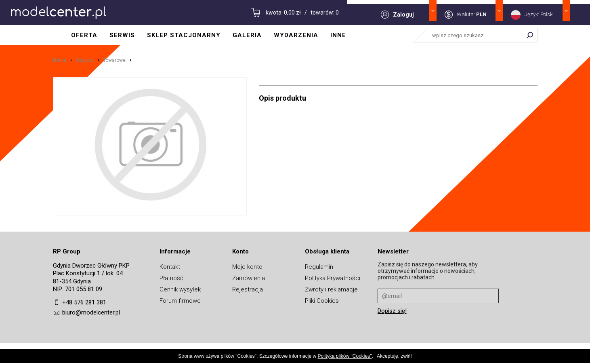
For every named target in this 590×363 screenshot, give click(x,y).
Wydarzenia (296, 35)
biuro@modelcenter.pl (91, 312)
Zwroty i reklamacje (331, 289)
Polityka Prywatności (332, 278)
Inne (338, 35)
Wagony (85, 60)
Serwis (122, 35)
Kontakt (170, 266)
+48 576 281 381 (84, 302)
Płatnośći (172, 278)
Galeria (247, 35)
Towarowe (114, 60)
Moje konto (247, 266)
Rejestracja (247, 289)
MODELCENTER (58, 12)
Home (59, 60)
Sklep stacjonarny (183, 35)
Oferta (84, 35)
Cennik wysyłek (180, 289)
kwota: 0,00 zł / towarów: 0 (302, 12)
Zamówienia (248, 278)
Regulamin (319, 266)
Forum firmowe (180, 300)
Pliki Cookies (322, 300)
